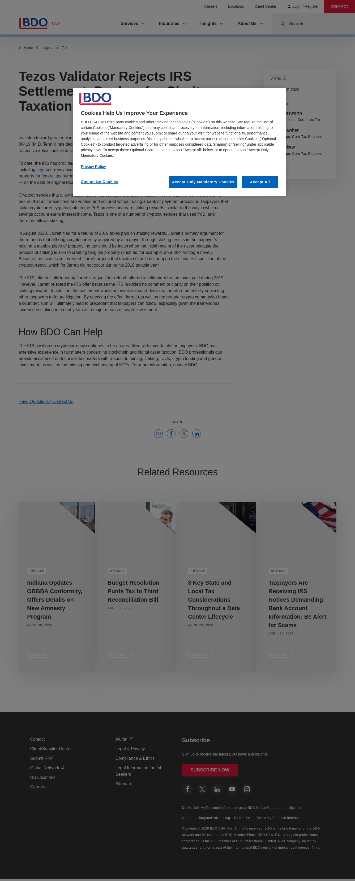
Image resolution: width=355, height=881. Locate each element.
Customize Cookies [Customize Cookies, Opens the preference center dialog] (99, 182)
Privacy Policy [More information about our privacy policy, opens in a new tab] (93, 166)
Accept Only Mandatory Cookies (203, 182)
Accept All (260, 182)
